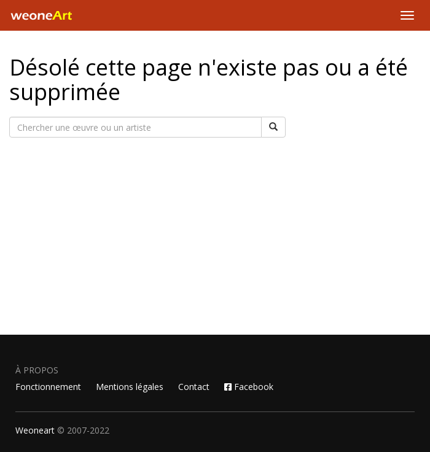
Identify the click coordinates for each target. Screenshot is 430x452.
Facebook (248, 386)
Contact (193, 386)
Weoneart (35, 430)
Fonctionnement (48, 386)
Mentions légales (129, 386)
